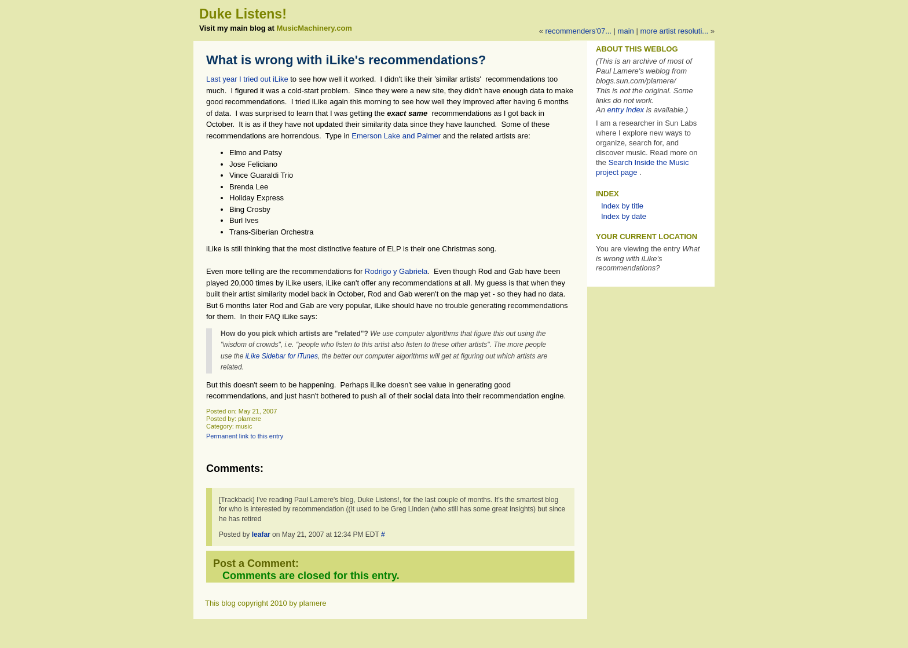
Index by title (622, 206)
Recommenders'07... (578, 31)
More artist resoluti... (674, 31)
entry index (626, 109)
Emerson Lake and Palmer (396, 135)
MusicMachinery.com (314, 28)
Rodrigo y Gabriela (396, 271)
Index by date (623, 216)
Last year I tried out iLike (247, 79)
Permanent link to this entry (244, 436)
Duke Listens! (243, 13)
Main (626, 31)
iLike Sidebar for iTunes (282, 356)
